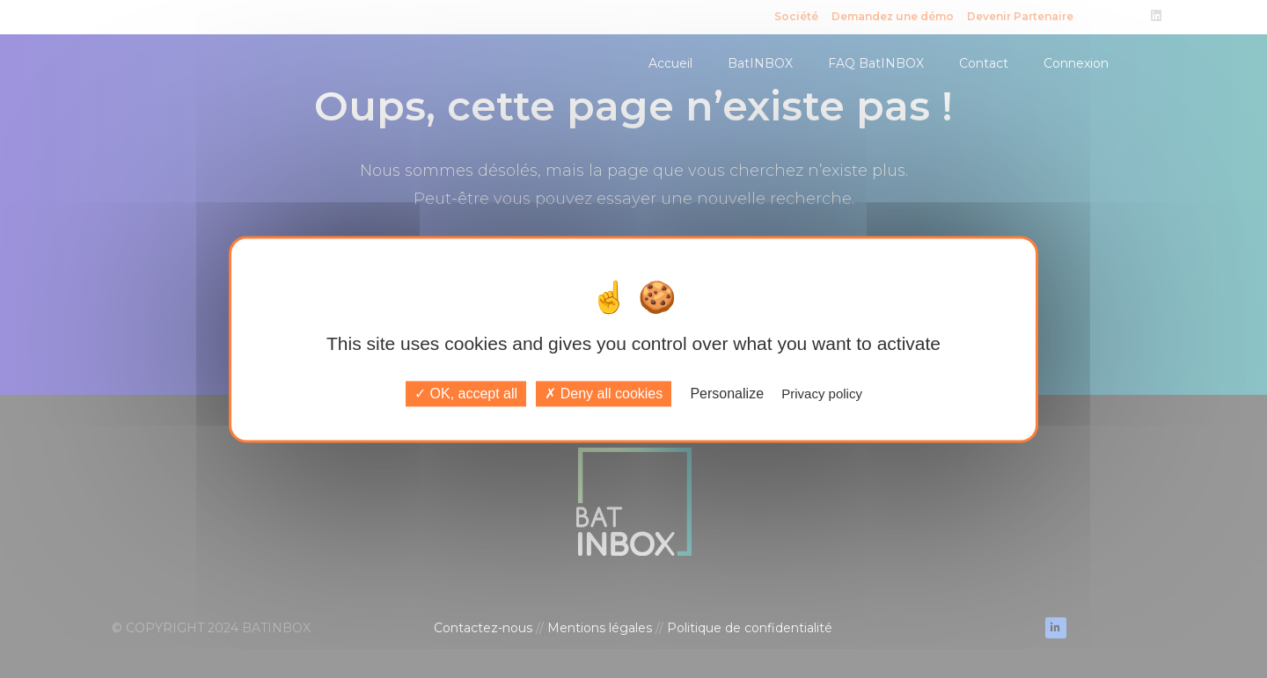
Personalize (727, 393)
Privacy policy (821, 393)
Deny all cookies (604, 393)
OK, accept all (465, 393)
